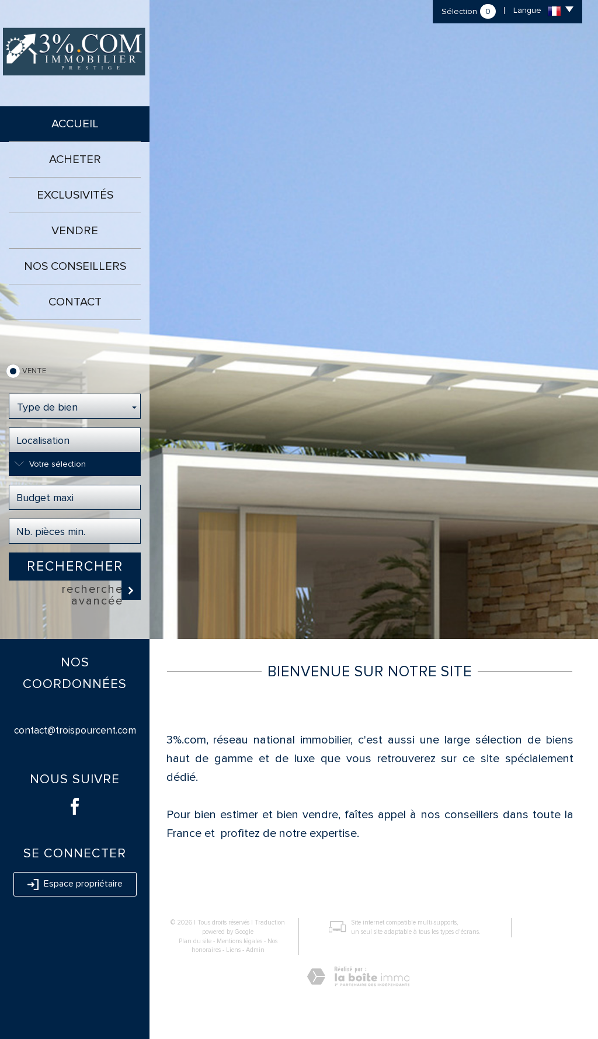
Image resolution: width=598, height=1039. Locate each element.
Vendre (74, 231)
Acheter (75, 159)
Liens (233, 950)
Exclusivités (75, 195)
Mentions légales (239, 941)
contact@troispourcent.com (75, 730)
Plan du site (195, 941)
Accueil (75, 124)
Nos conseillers (75, 266)
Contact (75, 302)
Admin (255, 950)
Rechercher (75, 566)
